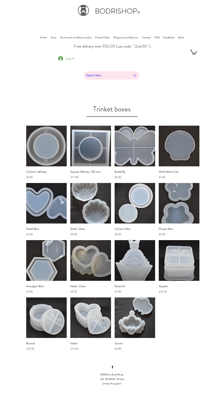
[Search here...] (106, 75)
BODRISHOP (117, 11)
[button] (193, 52)
